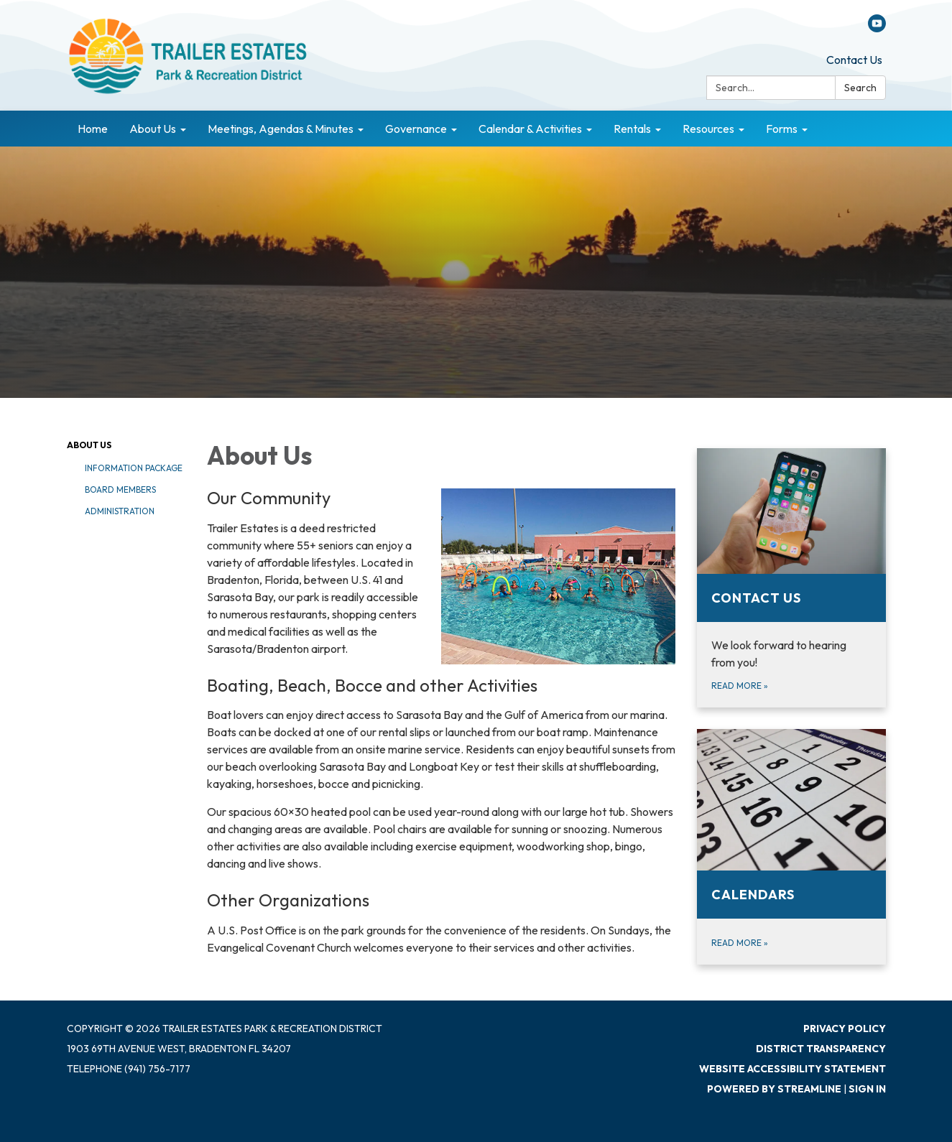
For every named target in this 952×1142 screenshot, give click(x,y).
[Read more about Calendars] (791, 847)
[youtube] (877, 28)
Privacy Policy (844, 1028)
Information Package (133, 468)
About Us (89, 445)
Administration (119, 511)
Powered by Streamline (774, 1088)
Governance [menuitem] (416, 128)
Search (860, 87)
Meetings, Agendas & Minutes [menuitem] (280, 128)
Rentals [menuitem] (632, 128)
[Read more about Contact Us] (791, 577)
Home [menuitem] (93, 128)
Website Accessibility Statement (792, 1068)
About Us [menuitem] (152, 128)
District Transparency (821, 1048)
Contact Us (854, 59)
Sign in (867, 1088)
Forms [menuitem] (782, 128)
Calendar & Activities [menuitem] (530, 128)
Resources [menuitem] (708, 128)
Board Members (120, 489)
